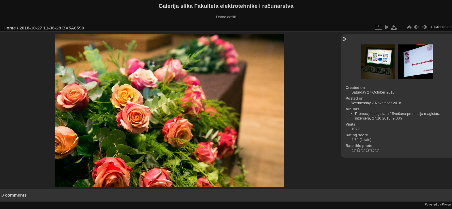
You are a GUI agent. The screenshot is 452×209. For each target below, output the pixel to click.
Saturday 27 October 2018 (373, 92)
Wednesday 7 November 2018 (376, 103)
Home (9, 27)
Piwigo (446, 204)
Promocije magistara (372, 113)
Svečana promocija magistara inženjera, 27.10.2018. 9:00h (397, 115)
